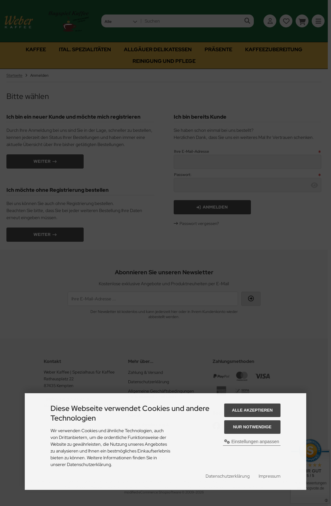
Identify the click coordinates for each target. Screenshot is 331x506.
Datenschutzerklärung (228, 476)
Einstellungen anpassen (251, 441)
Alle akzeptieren (252, 410)
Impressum (269, 476)
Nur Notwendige (252, 426)
